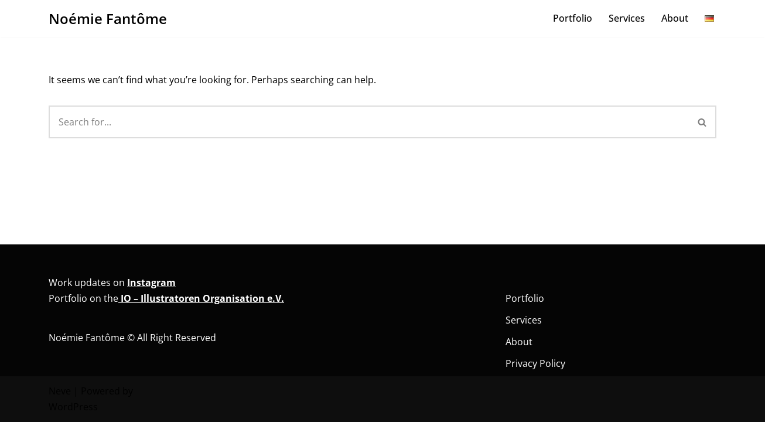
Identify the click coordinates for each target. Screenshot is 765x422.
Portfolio (572, 18)
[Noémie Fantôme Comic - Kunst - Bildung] (108, 18)
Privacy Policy (535, 363)
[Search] (369, 122)
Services (627, 18)
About (674, 18)
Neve (60, 390)
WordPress (73, 406)
